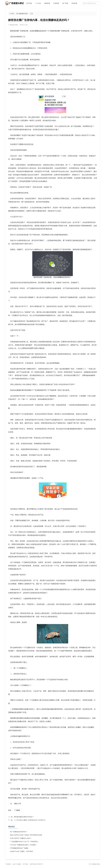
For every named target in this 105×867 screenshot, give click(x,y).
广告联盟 (8, 864)
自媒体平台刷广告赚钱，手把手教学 (21, 851)
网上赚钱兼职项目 (22, 13)
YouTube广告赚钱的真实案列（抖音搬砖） (23, 845)
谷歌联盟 (74, 3)
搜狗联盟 (47, 3)
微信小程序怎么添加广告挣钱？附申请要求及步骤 (26, 835)
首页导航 (29, 3)
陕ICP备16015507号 (36, 864)
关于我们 (25, 864)
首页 (12, 13)
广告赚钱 (17, 810)
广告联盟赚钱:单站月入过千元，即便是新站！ (24, 841)
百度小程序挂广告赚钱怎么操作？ (21, 838)
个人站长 (38, 3)
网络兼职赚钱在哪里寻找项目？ (21, 817)
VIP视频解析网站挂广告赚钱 (19, 848)
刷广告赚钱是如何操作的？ (18, 831)
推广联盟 (65, 3)
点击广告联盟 (16, 864)
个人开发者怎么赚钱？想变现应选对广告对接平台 (27, 820)
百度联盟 (56, 3)
